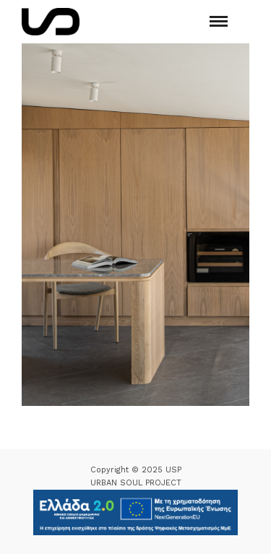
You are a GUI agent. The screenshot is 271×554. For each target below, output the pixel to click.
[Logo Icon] (50, 21)
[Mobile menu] (219, 21)
